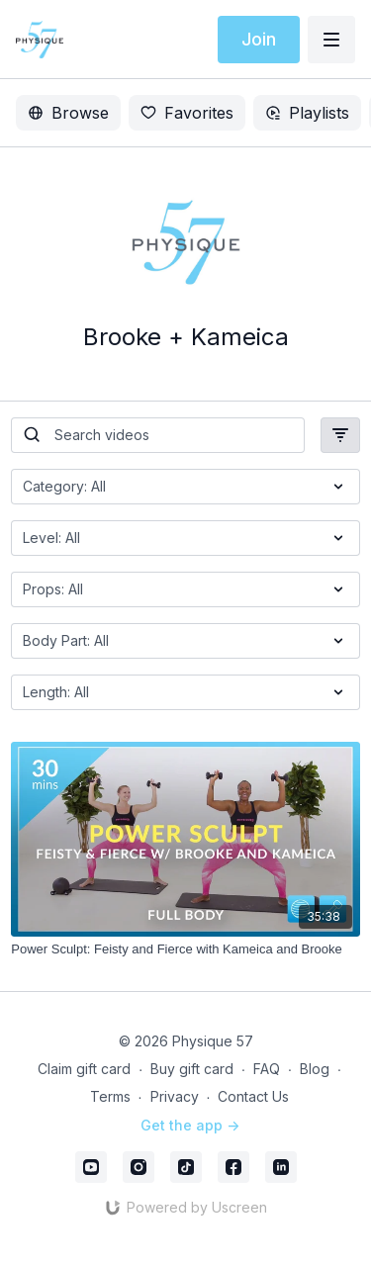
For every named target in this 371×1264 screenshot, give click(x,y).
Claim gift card (84, 1068)
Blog (314, 1068)
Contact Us (253, 1096)
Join (258, 39)
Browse (68, 113)
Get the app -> (189, 1125)
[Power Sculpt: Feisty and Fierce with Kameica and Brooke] (185, 949)
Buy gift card (191, 1068)
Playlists (307, 113)
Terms (110, 1096)
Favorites (186, 113)
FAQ (266, 1068)
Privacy (174, 1096)
